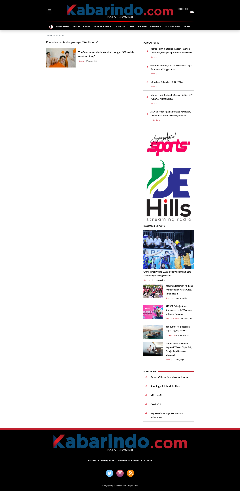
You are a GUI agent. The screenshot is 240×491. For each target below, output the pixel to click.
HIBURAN (142, 26)
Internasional (170, 335)
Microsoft (156, 395)
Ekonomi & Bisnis (172, 318)
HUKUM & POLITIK (81, 26)
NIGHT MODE (183, 9)
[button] (49, 11)
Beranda (49, 35)
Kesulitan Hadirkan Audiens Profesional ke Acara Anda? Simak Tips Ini (179, 290)
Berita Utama (155, 120)
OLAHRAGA (120, 26)
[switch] (192, 12)
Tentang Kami (107, 460)
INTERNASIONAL (172, 26)
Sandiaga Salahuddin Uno (165, 386)
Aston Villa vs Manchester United (169, 377)
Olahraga (153, 57)
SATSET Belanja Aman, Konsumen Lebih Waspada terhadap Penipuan (178, 310)
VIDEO (187, 26)
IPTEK (131, 26)
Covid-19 (155, 404)
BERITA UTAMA (62, 26)
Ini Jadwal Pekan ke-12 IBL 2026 (166, 82)
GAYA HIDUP (155, 26)
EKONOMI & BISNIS (102, 26)
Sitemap (148, 460)
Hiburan (81, 61)
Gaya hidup (169, 298)
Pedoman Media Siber (128, 460)
